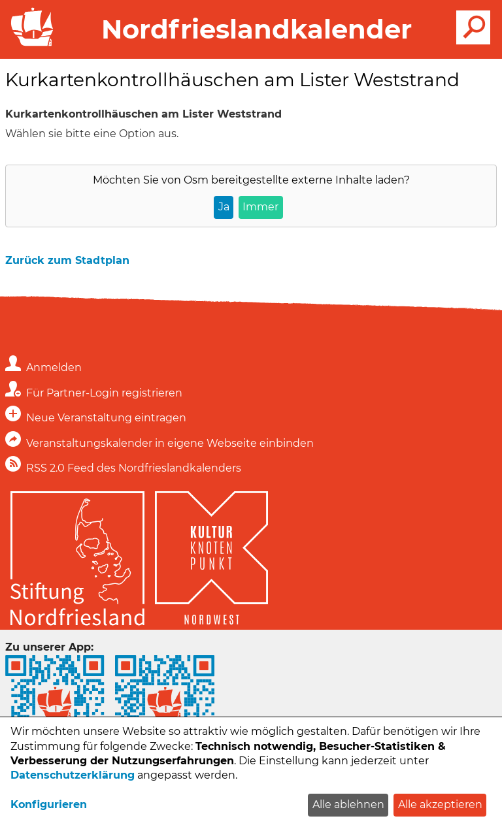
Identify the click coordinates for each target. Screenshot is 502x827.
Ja (223, 207)
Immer (260, 207)
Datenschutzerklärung (72, 775)
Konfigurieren (48, 804)
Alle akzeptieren (440, 804)
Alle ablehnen (348, 804)
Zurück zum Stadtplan (67, 260)
